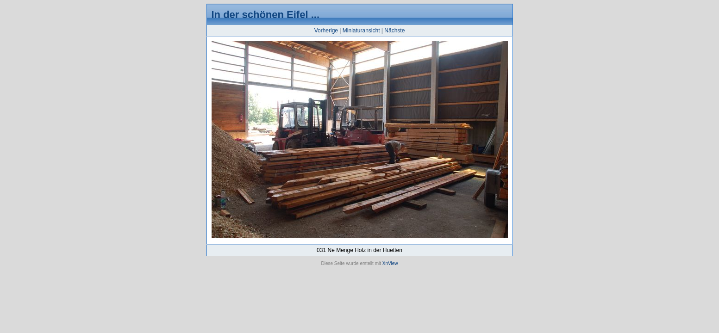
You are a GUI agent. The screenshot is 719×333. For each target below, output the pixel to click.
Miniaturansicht (361, 30)
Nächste (394, 30)
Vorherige (326, 30)
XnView (390, 263)
